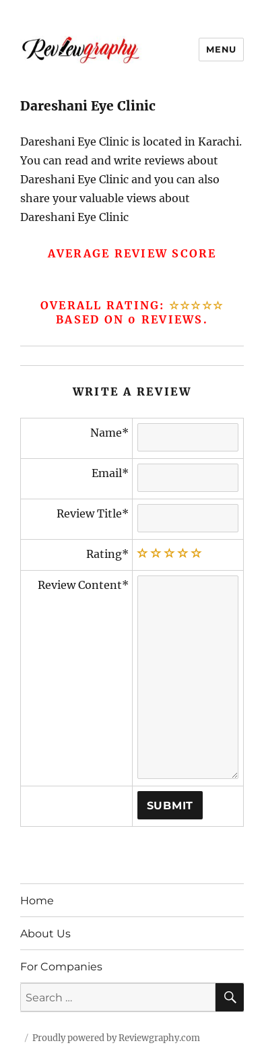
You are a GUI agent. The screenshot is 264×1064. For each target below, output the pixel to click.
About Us (45, 933)
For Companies (61, 966)
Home (37, 900)
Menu (221, 49)
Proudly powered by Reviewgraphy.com (116, 1038)
